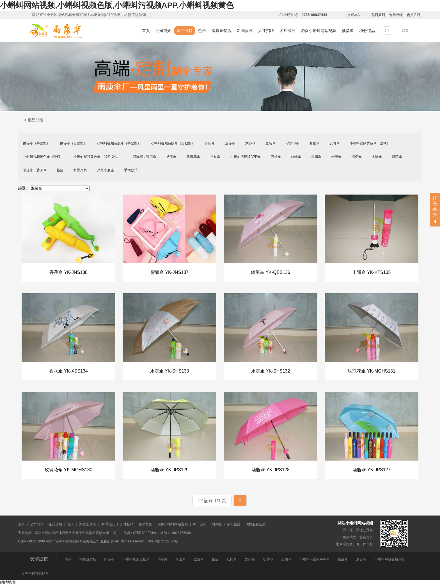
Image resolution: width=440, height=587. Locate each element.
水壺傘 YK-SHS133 (169, 371)
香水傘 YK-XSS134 (68, 371)
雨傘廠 (162, 561)
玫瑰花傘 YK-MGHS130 (68, 471)
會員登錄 (396, 15)
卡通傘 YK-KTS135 (371, 272)
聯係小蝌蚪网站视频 (318, 30)
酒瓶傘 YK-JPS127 (371, 471)
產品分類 (184, 30)
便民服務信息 (256, 526)
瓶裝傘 (270, 143)
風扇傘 (316, 157)
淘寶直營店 (221, 30)
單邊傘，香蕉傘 (35, 170)
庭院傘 (397, 157)
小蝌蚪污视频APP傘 (245, 157)
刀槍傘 (276, 157)
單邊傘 (181, 561)
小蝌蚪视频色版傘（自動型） (173, 143)
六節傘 (250, 143)
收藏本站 (354, 15)
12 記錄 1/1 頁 (212, 502)
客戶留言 (287, 30)
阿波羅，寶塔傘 (144, 157)
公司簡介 (163, 30)
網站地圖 (8, 584)
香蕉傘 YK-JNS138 (68, 272)
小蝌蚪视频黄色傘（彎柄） (43, 157)
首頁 (146, 30)
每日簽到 (378, 15)
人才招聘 (266, 30)
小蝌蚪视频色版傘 (135, 561)
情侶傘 (357, 157)
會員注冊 (413, 15)
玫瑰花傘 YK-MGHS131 (371, 371)
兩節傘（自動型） (73, 143)
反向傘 (334, 143)
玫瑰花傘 (193, 157)
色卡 (202, 30)
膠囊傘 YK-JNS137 (169, 272)
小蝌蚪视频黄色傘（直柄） (370, 143)
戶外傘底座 (105, 170)
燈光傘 (336, 157)
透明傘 (171, 157)
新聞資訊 (245, 30)
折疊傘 (268, 561)
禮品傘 (343, 561)
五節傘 (230, 143)
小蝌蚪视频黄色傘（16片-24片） (98, 157)
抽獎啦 (348, 30)
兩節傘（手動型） (36, 143)
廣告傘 (361, 561)
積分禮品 (367, 30)
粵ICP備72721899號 (163, 543)
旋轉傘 (296, 157)
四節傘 (210, 143)
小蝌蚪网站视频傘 (35, 575)
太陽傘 (377, 157)
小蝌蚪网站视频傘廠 (389, 561)
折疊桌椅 (80, 170)
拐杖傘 (215, 157)
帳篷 (60, 170)
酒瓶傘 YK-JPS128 (270, 471)
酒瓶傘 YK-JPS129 (169, 471)
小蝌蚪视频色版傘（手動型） (119, 143)
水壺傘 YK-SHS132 (270, 371)
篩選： (24, 188)
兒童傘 (314, 143)
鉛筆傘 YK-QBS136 (270, 272)
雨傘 (68, 561)
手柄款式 (131, 170)
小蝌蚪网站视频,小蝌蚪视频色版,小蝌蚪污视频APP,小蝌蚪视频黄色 (117, 5)
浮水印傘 (292, 143)
